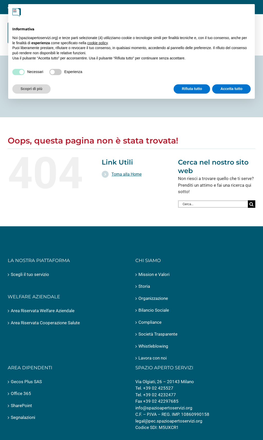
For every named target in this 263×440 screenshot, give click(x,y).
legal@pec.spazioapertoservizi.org (168, 421)
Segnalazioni (23, 417)
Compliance (150, 322)
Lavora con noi (152, 358)
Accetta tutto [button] (231, 89)
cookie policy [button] (97, 43)
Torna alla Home (126, 174)
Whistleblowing (153, 346)
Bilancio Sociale (153, 310)
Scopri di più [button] (31, 89)
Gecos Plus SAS (26, 381)
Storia (144, 286)
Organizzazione (153, 298)
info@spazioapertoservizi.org (163, 407)
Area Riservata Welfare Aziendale (42, 310)
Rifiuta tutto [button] (192, 89)
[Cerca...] (213, 204)
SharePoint (21, 405)
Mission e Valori (154, 274)
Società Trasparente (157, 334)
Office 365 (21, 393)
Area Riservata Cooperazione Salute (45, 322)
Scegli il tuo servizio (30, 274)
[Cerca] (251, 204)
